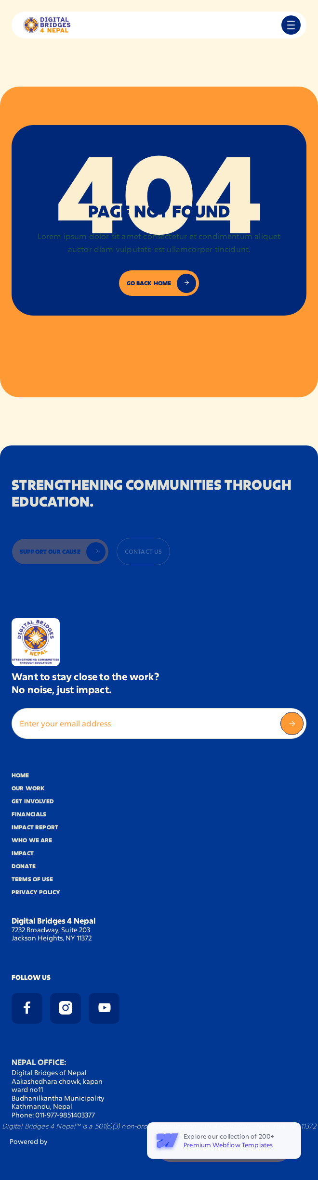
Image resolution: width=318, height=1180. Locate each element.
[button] (291, 25)
